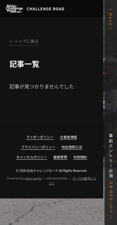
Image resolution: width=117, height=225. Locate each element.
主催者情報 (68, 136)
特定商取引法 (71, 146)
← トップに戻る (24, 41)
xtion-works (33, 178)
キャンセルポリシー (31, 156)
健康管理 (60, 156)
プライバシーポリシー (38, 146)
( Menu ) (111, 19)
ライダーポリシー (40, 136)
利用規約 (80, 156)
